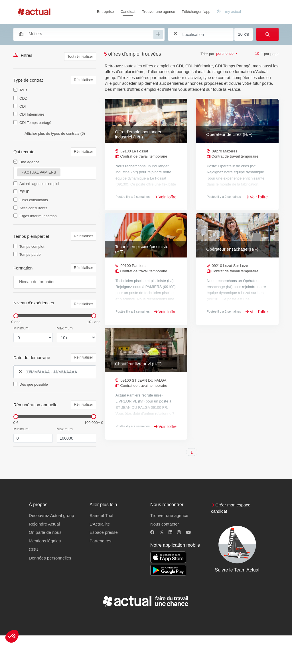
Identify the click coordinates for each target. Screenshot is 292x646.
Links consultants (33, 200)
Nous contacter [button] (164, 534)
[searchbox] (90, 33)
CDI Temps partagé (35, 122)
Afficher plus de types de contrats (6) (55, 133)
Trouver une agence (158, 11)
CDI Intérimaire (31, 114)
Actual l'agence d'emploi (39, 184)
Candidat (128, 11)
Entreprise (105, 11)
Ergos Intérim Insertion (38, 216)
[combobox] (86, 33)
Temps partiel (30, 254)
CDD (23, 98)
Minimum (21, 328)
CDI (22, 106)
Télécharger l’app (196, 11)
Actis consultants (33, 208)
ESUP (24, 192)
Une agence (29, 162)
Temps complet (31, 246)
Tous (23, 90)
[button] (12, 636)
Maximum (65, 328)
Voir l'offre (165, 197)
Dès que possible (33, 384)
